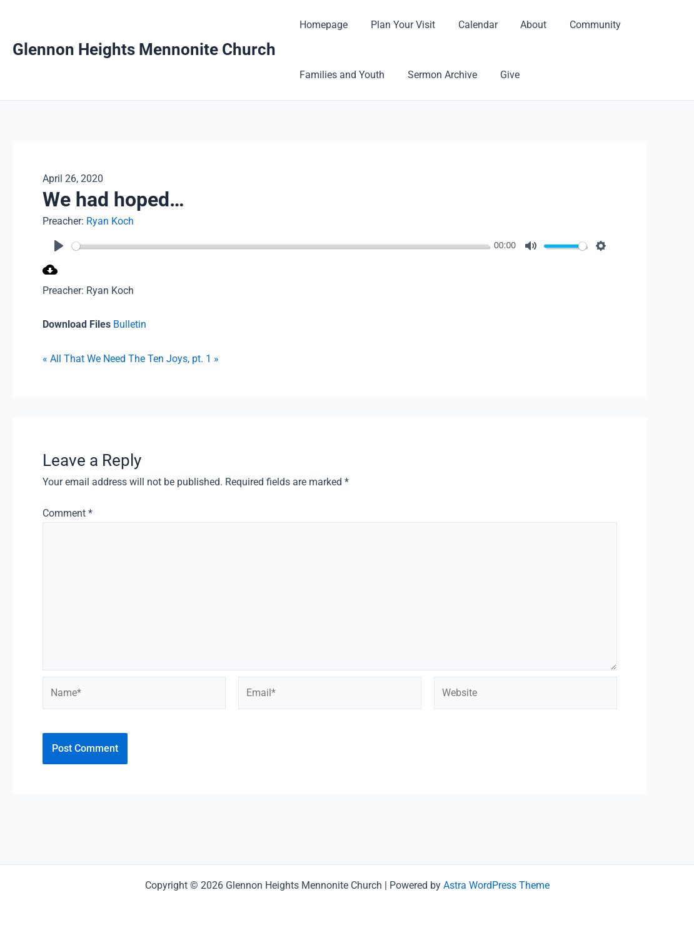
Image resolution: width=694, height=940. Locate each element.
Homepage (322, 25)
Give (502, 75)
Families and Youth (340, 75)
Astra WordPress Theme (496, 885)
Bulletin (129, 324)
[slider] (280, 246)
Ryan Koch (110, 221)
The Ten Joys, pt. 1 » (173, 359)
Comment (68, 513)
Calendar (470, 25)
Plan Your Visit (398, 25)
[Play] (59, 246)
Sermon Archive (438, 75)
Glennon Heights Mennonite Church (144, 49)
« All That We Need (84, 359)
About (523, 25)
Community (582, 25)
